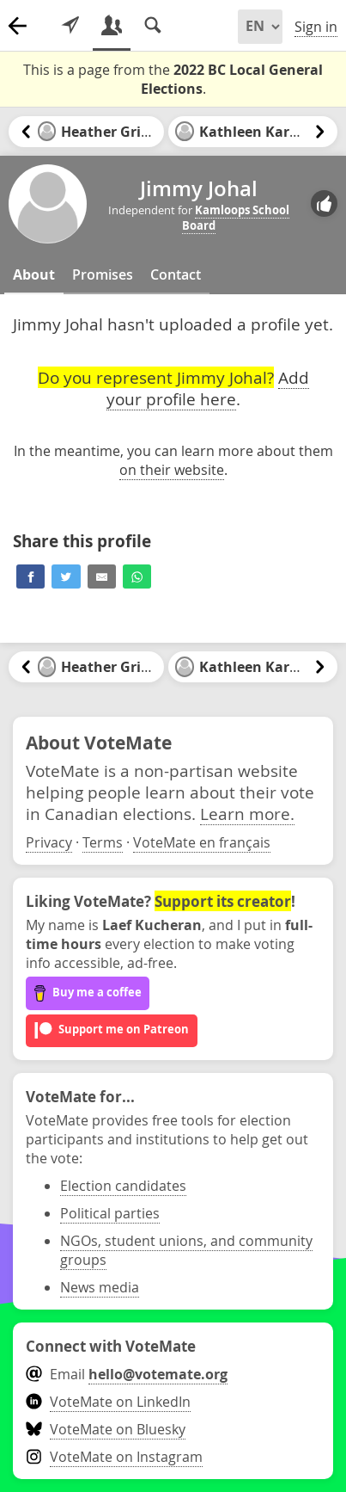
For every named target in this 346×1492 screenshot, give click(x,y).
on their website (171, 469)
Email (127, 1374)
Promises (102, 274)
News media (99, 1287)
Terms (102, 842)
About (34, 274)
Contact (175, 274)
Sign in (315, 26)
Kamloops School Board (235, 217)
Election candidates (123, 1185)
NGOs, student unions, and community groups (186, 1250)
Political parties (110, 1213)
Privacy (49, 842)
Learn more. (247, 813)
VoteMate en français (201, 842)
